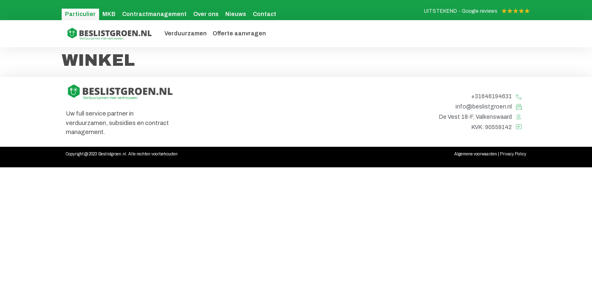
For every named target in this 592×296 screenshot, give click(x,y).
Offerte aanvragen (239, 33)
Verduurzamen (185, 33)
